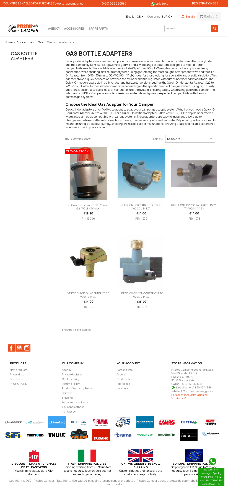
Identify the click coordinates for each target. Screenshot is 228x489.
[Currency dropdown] (168, 17)
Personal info (125, 370)
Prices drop (17, 374)
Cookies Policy (71, 379)
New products (18, 370)
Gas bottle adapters (24, 56)
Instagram (26, 348)
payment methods (73, 407)
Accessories (74, 28)
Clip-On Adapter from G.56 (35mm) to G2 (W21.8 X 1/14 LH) (88, 206)
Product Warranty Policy (77, 388)
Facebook (11, 348)
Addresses (123, 383)
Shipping (67, 397)
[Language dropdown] (135, 17)
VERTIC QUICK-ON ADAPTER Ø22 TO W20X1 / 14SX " (141, 295)
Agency (54, 28)
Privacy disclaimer (73, 374)
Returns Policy (71, 383)
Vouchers (122, 388)
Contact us (69, 411)
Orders (121, 374)
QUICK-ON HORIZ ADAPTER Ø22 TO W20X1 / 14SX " (141, 206)
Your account (128, 363)
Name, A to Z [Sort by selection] (190, 139)
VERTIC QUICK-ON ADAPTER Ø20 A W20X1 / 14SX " (88, 295)
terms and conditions (75, 402)
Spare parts (98, 28)
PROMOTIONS (18, 383)
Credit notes (124, 379)
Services (67, 393)
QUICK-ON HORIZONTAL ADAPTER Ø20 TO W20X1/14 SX (194, 206)
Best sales (16, 379)
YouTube (19, 348)
